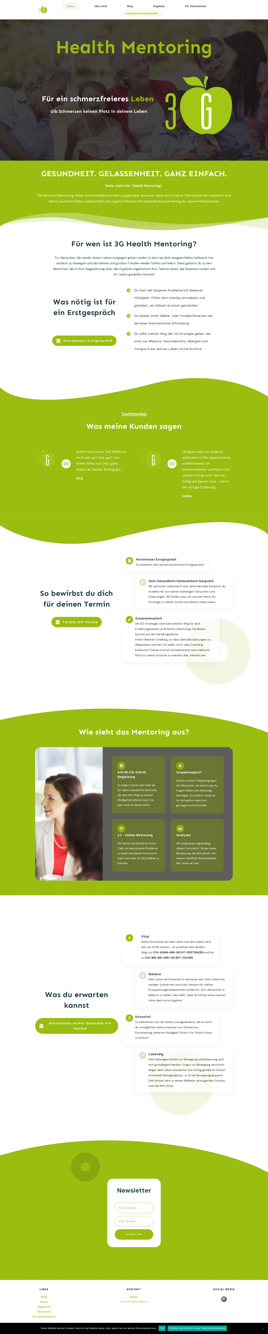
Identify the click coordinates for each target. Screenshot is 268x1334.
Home (44, 1301)
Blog (44, 1296)
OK (162, 1328)
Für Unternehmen (44, 1316)
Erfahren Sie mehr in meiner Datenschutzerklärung (197, 1328)
